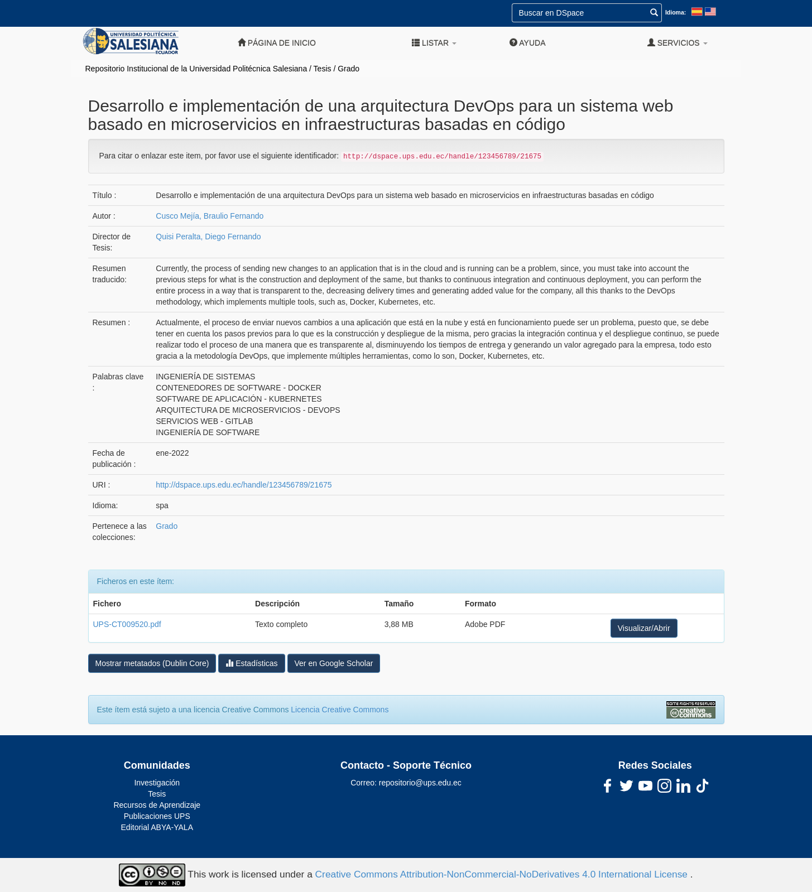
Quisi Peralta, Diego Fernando (208, 236)
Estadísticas (251, 663)
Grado (348, 68)
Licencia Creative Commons (339, 709)
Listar (434, 42)
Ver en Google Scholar (334, 663)
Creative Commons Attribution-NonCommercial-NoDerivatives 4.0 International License (502, 874)
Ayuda (527, 42)
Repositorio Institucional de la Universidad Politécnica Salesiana (196, 68)
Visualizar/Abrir (644, 628)
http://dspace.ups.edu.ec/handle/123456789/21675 (243, 484)
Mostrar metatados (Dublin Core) (152, 663)
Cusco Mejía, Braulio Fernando (209, 215)
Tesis (322, 68)
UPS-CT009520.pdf (127, 624)
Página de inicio (277, 42)
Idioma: (675, 12)
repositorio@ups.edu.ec (420, 782)
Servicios (677, 42)
